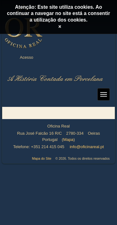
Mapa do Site (41, 158)
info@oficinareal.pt (87, 146)
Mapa (68, 139)
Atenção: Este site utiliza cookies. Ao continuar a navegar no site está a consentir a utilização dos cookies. (58, 13)
